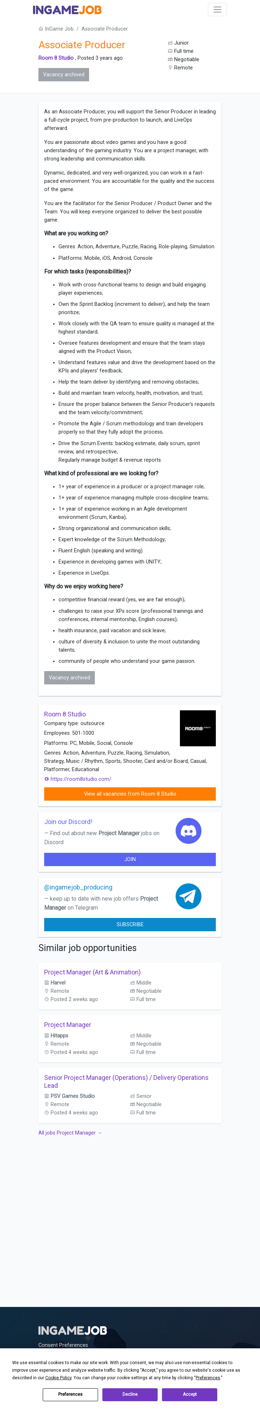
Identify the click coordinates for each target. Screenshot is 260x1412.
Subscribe (130, 925)
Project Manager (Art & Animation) (92, 972)
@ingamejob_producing (78, 887)
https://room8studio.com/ (77, 779)
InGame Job (56, 29)
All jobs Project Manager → (70, 1133)
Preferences (70, 1394)
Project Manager (67, 1024)
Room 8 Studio (56, 58)
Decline (130, 1394)
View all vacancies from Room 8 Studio (130, 794)
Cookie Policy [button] (58, 1377)
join (130, 859)
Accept (190, 1394)
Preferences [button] (208, 1377)
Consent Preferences (63, 1345)
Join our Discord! (68, 821)
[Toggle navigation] (217, 9)
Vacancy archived (63, 75)
